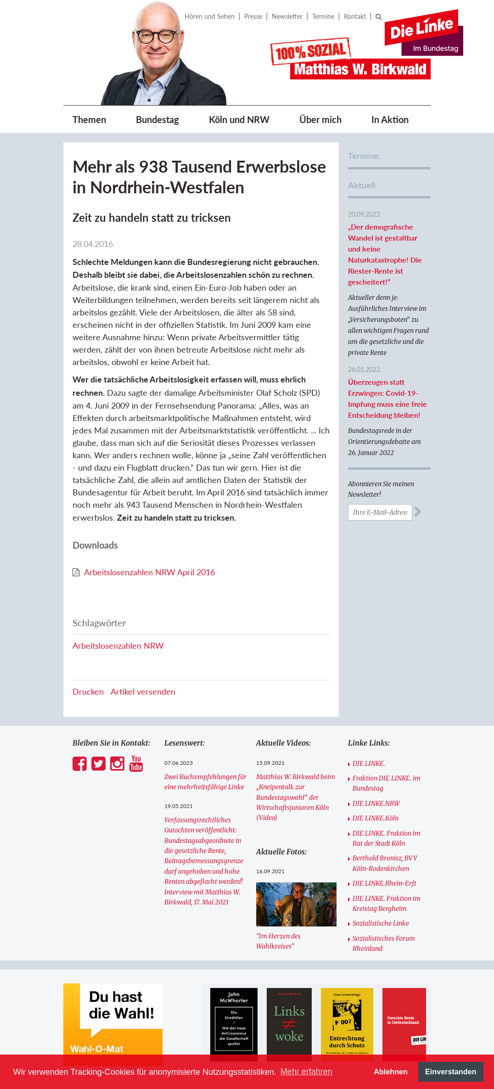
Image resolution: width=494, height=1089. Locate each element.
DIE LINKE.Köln (376, 818)
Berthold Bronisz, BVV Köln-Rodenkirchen (385, 863)
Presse (253, 16)
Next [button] (435, 1024)
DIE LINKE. (369, 763)
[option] (234, 1024)
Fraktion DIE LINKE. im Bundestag (387, 783)
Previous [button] (196, 1024)
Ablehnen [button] (391, 1071)
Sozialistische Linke (381, 923)
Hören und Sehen (210, 16)
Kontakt (355, 16)
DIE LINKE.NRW (376, 803)
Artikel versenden (143, 691)
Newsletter (287, 16)
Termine (323, 16)
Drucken (88, 691)
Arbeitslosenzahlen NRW (118, 645)
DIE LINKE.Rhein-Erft (384, 883)
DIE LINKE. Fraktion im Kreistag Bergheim (387, 903)
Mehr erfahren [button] (306, 1071)
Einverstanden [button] (451, 1071)
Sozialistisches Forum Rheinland (384, 943)
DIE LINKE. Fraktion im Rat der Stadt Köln (387, 838)
